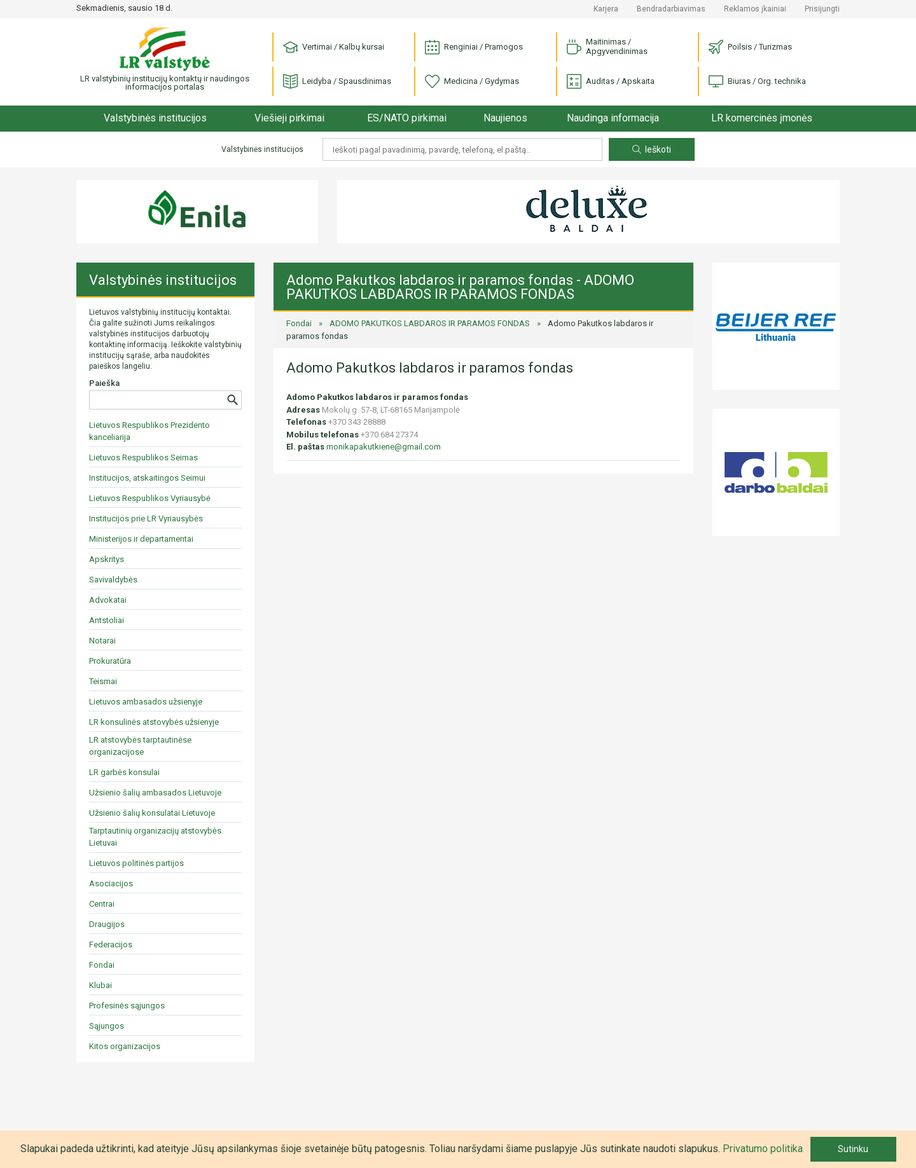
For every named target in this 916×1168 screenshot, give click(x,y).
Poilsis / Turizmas (750, 47)
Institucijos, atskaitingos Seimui (147, 478)
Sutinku (853, 1149)
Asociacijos (111, 883)
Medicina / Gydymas (472, 81)
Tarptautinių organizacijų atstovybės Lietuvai (155, 837)
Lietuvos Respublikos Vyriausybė (150, 498)
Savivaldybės (113, 579)
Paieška (104, 383)
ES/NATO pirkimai (407, 118)
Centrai (101, 904)
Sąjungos (106, 1026)
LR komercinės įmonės (761, 118)
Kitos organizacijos (124, 1046)
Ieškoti (651, 149)
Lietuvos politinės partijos (136, 863)
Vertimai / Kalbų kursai (333, 47)
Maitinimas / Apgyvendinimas (607, 46)
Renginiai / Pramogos (474, 47)
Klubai (100, 985)
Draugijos (107, 924)
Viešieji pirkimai (289, 118)
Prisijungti (822, 8)
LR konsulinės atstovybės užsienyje (154, 722)
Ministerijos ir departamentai (141, 539)
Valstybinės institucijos (155, 118)
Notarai (102, 640)
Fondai (101, 965)
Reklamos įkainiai (755, 8)
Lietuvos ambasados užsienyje (145, 701)
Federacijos (110, 944)
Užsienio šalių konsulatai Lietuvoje (152, 813)
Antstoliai (106, 620)
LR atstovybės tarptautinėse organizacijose (140, 746)
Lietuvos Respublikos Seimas (143, 457)
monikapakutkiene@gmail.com (383, 446)
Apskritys (106, 559)
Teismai (103, 681)
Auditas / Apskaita (611, 81)
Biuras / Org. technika (757, 81)
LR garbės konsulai (124, 772)
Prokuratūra (110, 661)
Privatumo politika (763, 1149)
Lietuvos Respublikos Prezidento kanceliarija (149, 431)
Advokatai (108, 600)
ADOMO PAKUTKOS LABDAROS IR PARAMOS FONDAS (430, 323)
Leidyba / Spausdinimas (337, 81)
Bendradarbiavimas (671, 8)
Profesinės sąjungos (127, 1005)
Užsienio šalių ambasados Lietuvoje (155, 792)
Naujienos (505, 118)
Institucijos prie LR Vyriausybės (146, 518)
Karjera (605, 8)
